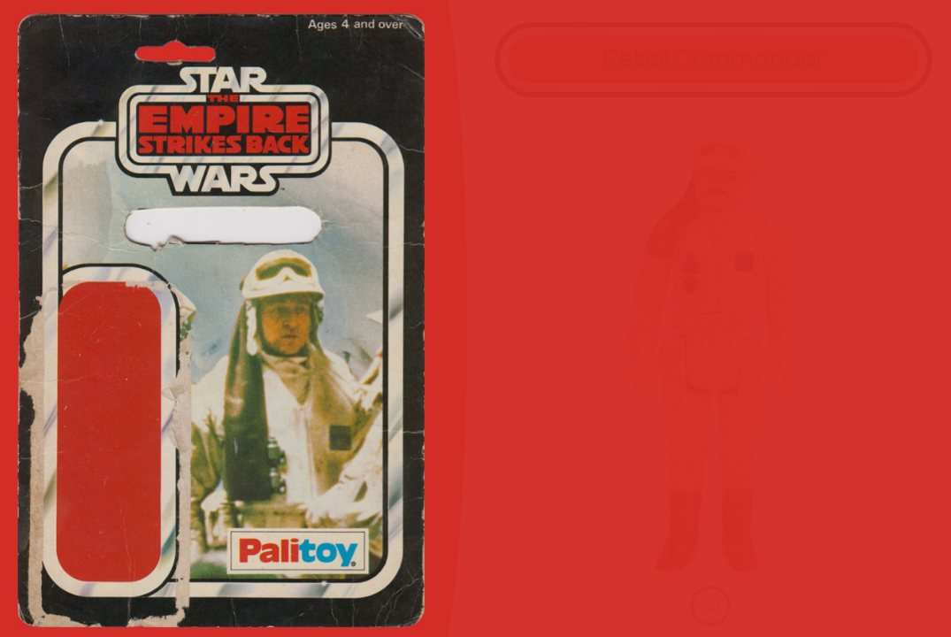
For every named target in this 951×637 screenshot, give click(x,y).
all (710, 605)
